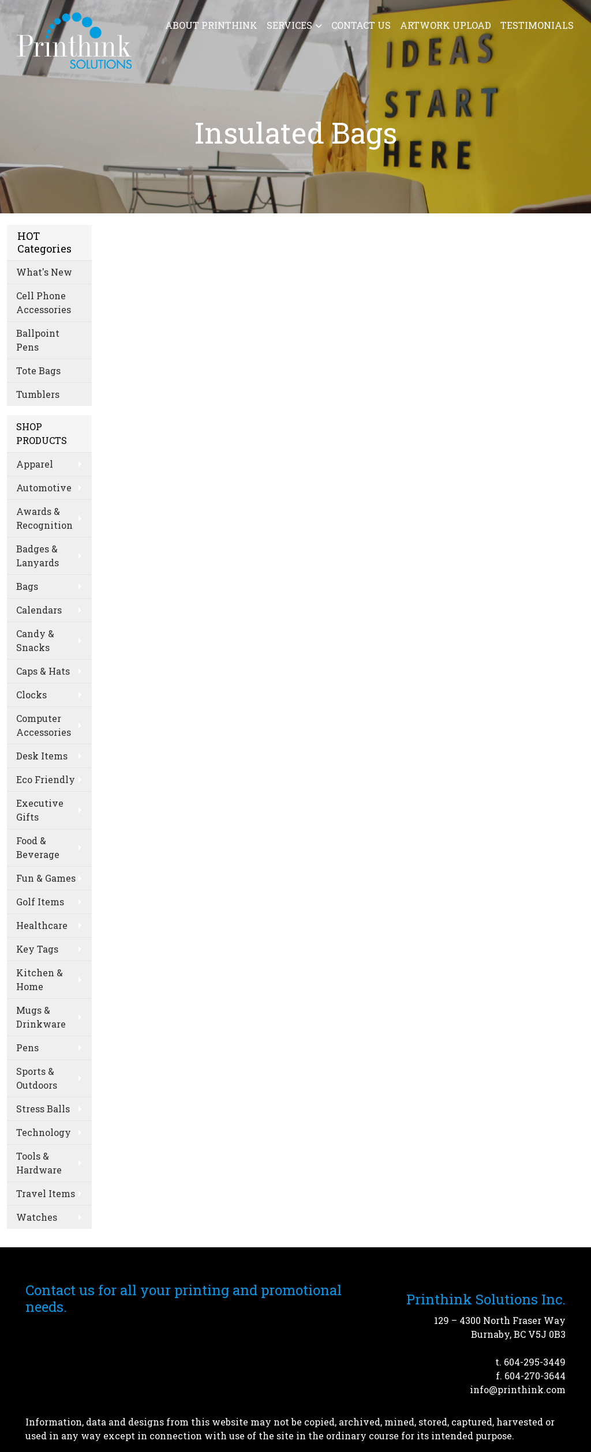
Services (289, 25)
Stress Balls (43, 1109)
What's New (44, 272)
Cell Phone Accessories (43, 302)
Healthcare (42, 925)
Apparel (34, 464)
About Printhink (211, 25)
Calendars (39, 610)
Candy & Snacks (35, 640)
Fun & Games (46, 878)
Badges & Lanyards (37, 556)
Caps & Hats (43, 671)
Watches (36, 1217)
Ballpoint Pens (37, 340)
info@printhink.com (518, 1389)
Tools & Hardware (39, 1163)
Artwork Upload (445, 25)
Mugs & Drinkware (41, 1017)
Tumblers (37, 394)
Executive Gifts (39, 810)
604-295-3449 (535, 1362)
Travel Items (45, 1193)
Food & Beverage (37, 847)
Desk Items (42, 756)
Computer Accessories (43, 725)
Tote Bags (38, 370)
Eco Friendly (45, 779)
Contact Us (361, 25)
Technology (43, 1132)
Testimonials (537, 25)
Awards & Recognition (44, 518)
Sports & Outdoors (36, 1078)
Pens (27, 1047)
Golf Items (40, 902)
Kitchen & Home (39, 979)
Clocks (31, 695)
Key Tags (37, 949)
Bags (27, 586)
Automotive (44, 488)
